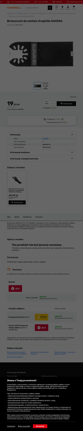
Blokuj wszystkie (24, 426)
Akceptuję (40, 426)
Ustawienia (11, 426)
